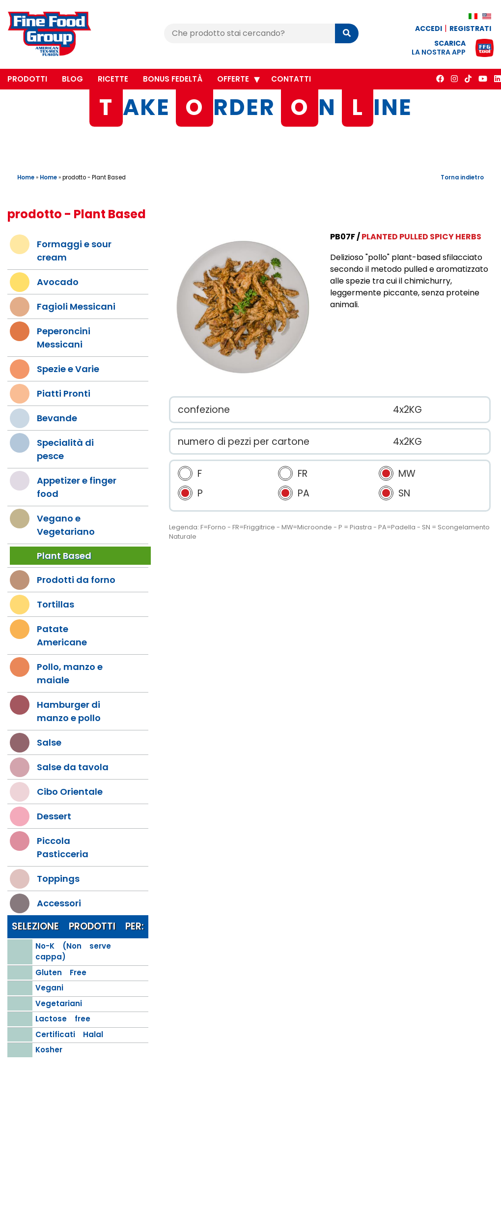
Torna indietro (462, 177)
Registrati (470, 28)
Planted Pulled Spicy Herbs (421, 236)
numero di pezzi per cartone (243, 441)
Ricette (113, 79)
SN (404, 493)
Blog (72, 79)
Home (25, 177)
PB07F (342, 236)
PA (303, 493)
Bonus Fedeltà (172, 79)
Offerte (233, 79)
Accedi (428, 28)
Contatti (291, 79)
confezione (204, 409)
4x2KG (407, 409)
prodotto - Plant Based (94, 177)
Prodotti (27, 79)
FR (302, 473)
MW (407, 473)
